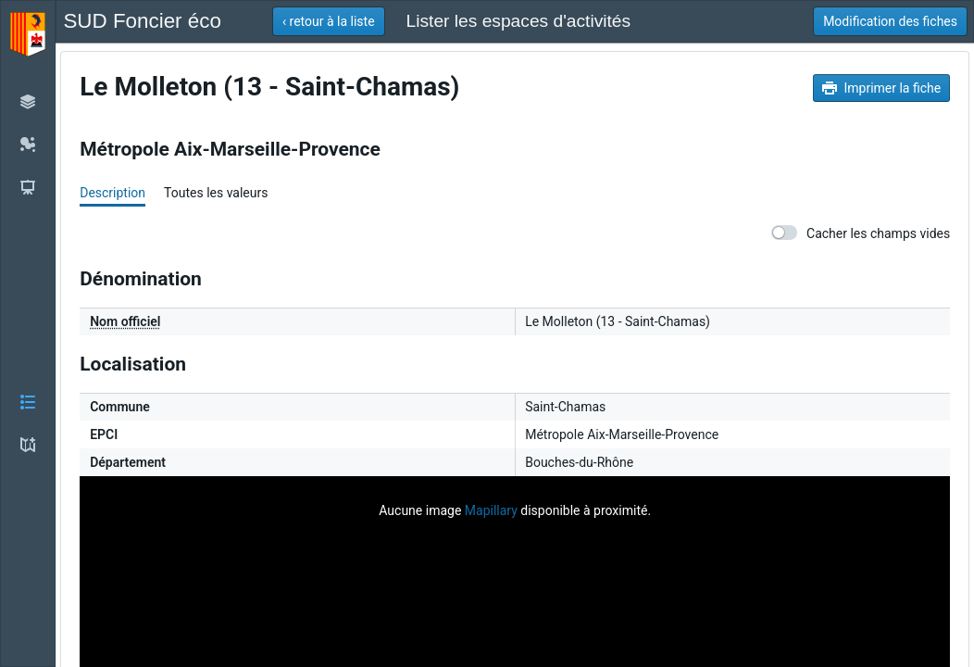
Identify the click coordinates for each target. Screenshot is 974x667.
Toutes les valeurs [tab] (216, 192)
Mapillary (491, 510)
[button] (28, 333)
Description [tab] (112, 192)
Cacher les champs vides (860, 233)
